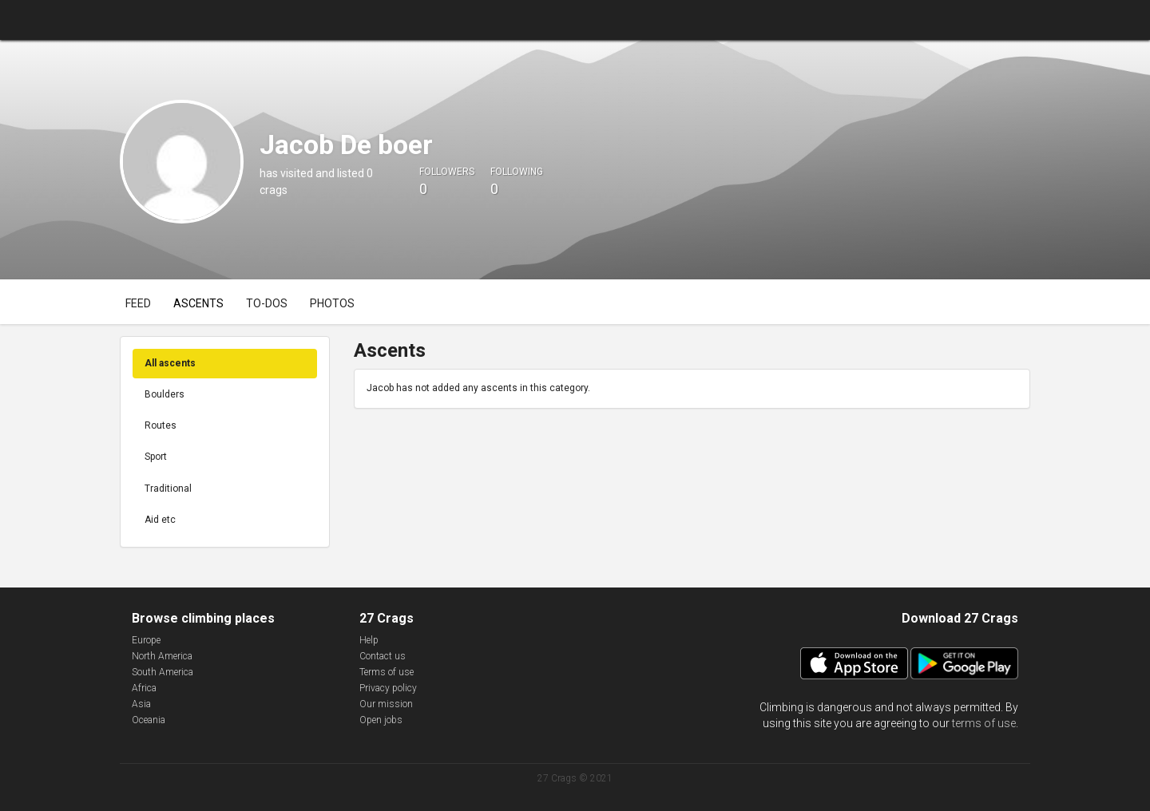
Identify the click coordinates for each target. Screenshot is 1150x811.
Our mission (386, 704)
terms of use (984, 723)
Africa (144, 688)
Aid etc (160, 519)
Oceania (148, 720)
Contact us (382, 656)
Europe (146, 640)
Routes (160, 425)
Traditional (168, 488)
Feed (138, 303)
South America (162, 672)
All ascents (170, 363)
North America (162, 656)
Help (369, 640)
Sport (156, 456)
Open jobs (380, 720)
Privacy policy (388, 688)
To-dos (267, 303)
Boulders (164, 394)
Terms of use (386, 672)
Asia (141, 704)
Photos (332, 303)
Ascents (198, 303)
